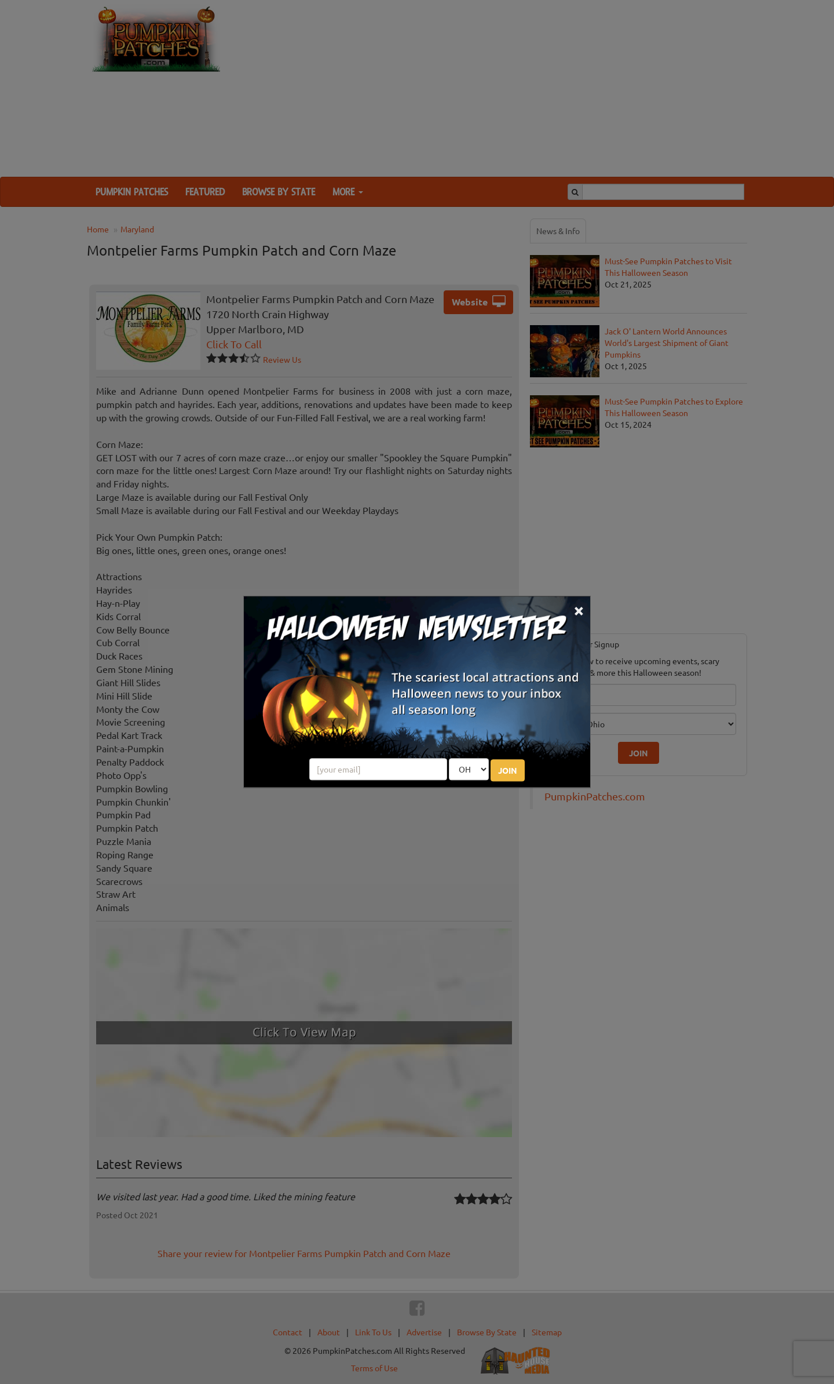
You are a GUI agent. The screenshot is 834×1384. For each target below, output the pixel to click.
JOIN (507, 771)
